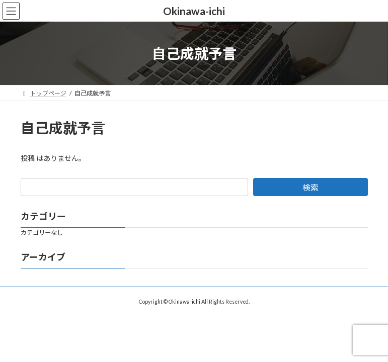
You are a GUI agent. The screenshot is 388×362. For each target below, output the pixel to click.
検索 (310, 187)
